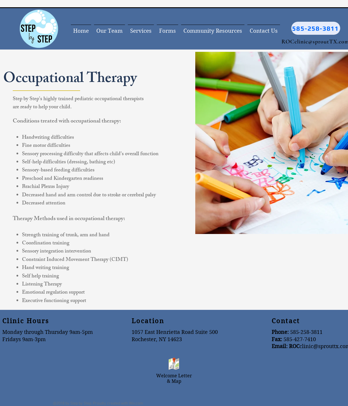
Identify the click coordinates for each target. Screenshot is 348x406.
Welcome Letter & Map (174, 378)
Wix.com (136, 403)
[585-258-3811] (315, 28)
